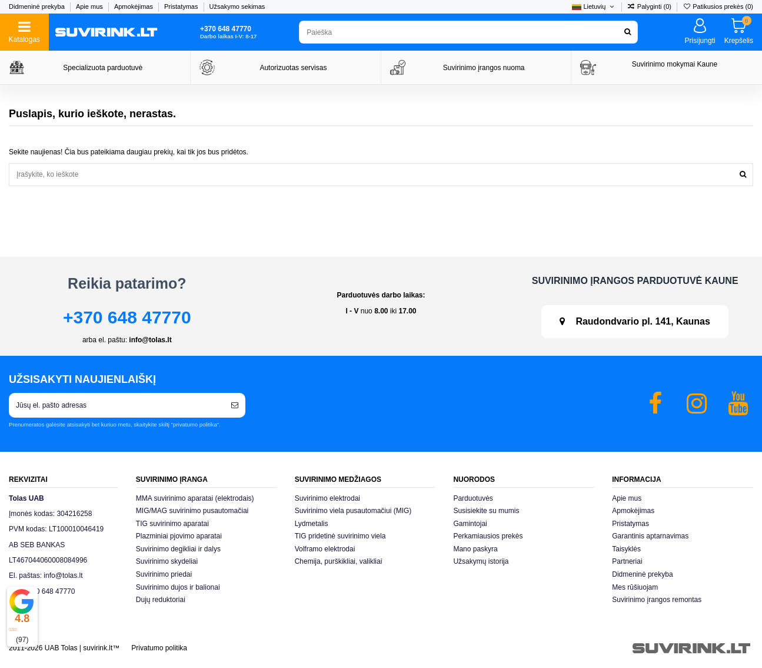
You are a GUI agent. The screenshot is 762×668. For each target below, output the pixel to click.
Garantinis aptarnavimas (650, 536)
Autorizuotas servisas (293, 68)
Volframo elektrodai (325, 549)
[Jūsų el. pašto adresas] (116, 405)
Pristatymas (182, 6)
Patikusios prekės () (718, 6)
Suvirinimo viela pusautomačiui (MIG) (353, 511)
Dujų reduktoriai (160, 600)
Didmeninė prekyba (37, 6)
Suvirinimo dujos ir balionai (178, 587)
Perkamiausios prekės (488, 536)
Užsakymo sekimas (237, 6)
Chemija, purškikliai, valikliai (338, 561)
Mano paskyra (475, 549)
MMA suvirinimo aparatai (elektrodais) (195, 498)
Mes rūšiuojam (635, 587)
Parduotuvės (473, 498)
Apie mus (90, 6)
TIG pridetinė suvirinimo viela (340, 536)
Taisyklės (626, 549)
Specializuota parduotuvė (102, 68)
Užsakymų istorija (480, 561)
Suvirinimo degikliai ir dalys (178, 549)
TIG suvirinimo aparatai (172, 524)
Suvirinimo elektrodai (327, 498)
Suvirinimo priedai (164, 574)
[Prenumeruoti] (234, 405)
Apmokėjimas (134, 6)
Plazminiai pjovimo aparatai (179, 536)
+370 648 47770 (127, 317)
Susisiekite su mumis (486, 511)
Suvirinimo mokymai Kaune (674, 64)
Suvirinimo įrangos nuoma (484, 68)
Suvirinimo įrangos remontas (656, 600)
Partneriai (627, 561)
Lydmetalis (311, 524)
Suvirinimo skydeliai (167, 561)
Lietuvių (593, 6)
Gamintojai (470, 524)
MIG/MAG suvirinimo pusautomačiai (192, 511)
